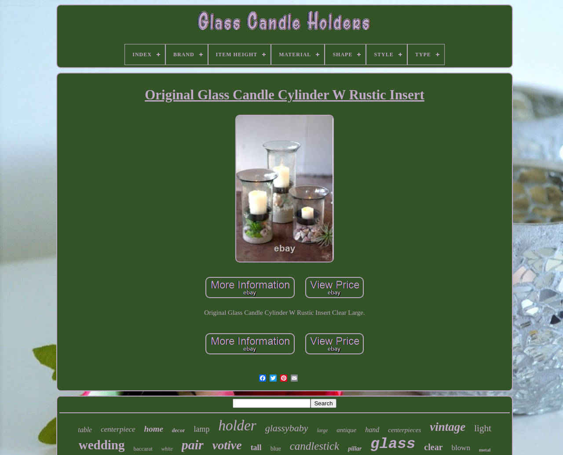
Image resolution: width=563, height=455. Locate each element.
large (322, 430)
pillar (355, 448)
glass (392, 444)
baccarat (142, 448)
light (482, 428)
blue (276, 448)
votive (227, 445)
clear (433, 447)
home (153, 428)
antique (346, 429)
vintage (447, 426)
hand (372, 429)
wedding (102, 445)
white (167, 449)
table (85, 429)
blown (461, 448)
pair (193, 444)
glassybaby (286, 427)
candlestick (314, 446)
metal (484, 449)
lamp (201, 429)
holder (237, 425)
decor (178, 430)
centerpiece (118, 429)
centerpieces (404, 429)
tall (256, 447)
